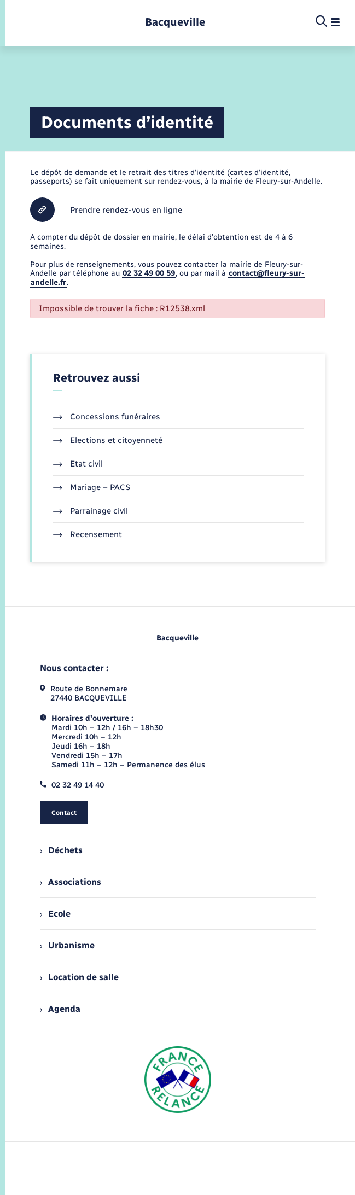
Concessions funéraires (107, 417)
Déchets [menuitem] (61, 850)
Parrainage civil (91, 511)
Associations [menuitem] (70, 882)
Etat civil (78, 464)
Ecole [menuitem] (55, 913)
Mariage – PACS (92, 487)
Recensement (88, 534)
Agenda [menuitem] (60, 1009)
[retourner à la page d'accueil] (175, 22)
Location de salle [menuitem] (79, 977)
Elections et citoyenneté (108, 440)
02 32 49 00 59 (149, 273)
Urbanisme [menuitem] (67, 945)
